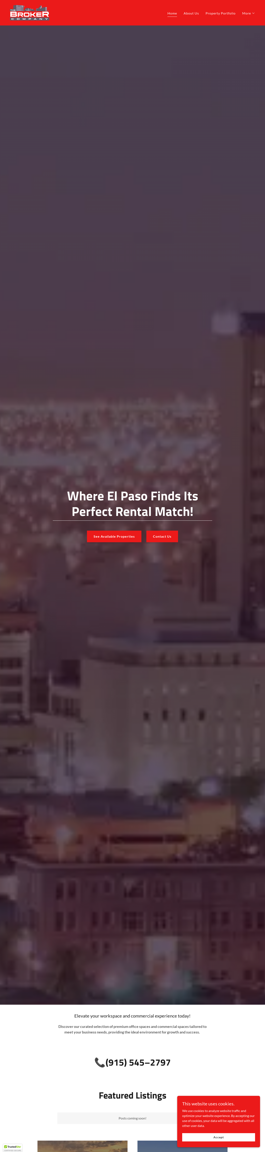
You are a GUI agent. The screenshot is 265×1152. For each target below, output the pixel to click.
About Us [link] (191, 13)
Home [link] (172, 13)
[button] (248, 13)
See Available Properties (114, 536)
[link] (29, 12)
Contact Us (162, 536)
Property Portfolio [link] (221, 13)
